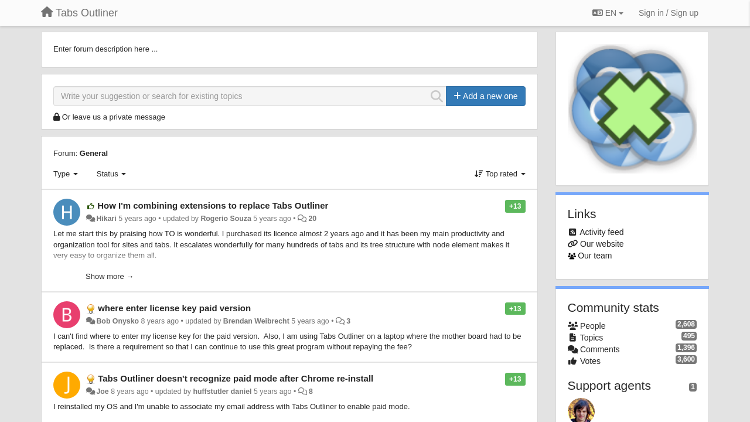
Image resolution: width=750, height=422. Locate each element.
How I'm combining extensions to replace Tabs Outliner (212, 205)
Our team (595, 255)
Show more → (110, 276)
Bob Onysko (117, 321)
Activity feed (601, 232)
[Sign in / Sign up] (668, 13)
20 (312, 219)
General (94, 153)
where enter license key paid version (174, 308)
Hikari (106, 219)
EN (607, 13)
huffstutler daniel (222, 391)
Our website (602, 244)
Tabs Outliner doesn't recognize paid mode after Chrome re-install (235, 378)
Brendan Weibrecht (256, 321)
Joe (102, 391)
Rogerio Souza (225, 219)
